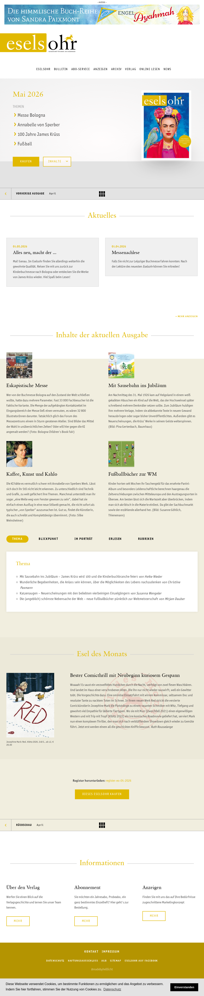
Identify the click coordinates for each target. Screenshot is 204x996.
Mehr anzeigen (188, 316)
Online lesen (149, 69)
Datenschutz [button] (112, 989)
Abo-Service (80, 69)
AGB (104, 961)
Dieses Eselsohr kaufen (102, 794)
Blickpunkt (48, 538)
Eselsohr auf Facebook (141, 961)
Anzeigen (100, 69)
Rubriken (146, 538)
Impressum (111, 951)
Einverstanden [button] (184, 987)
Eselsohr (43, 69)
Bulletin (61, 69)
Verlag (130, 69)
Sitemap (115, 961)
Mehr (18, 921)
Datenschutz (55, 961)
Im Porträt (84, 538)
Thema (17, 538)
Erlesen (115, 538)
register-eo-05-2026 (118, 780)
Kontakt (91, 951)
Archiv (116, 69)
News (167, 69)
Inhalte (58, 161)
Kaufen (26, 161)
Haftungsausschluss (83, 961)
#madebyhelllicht (102, 969)
